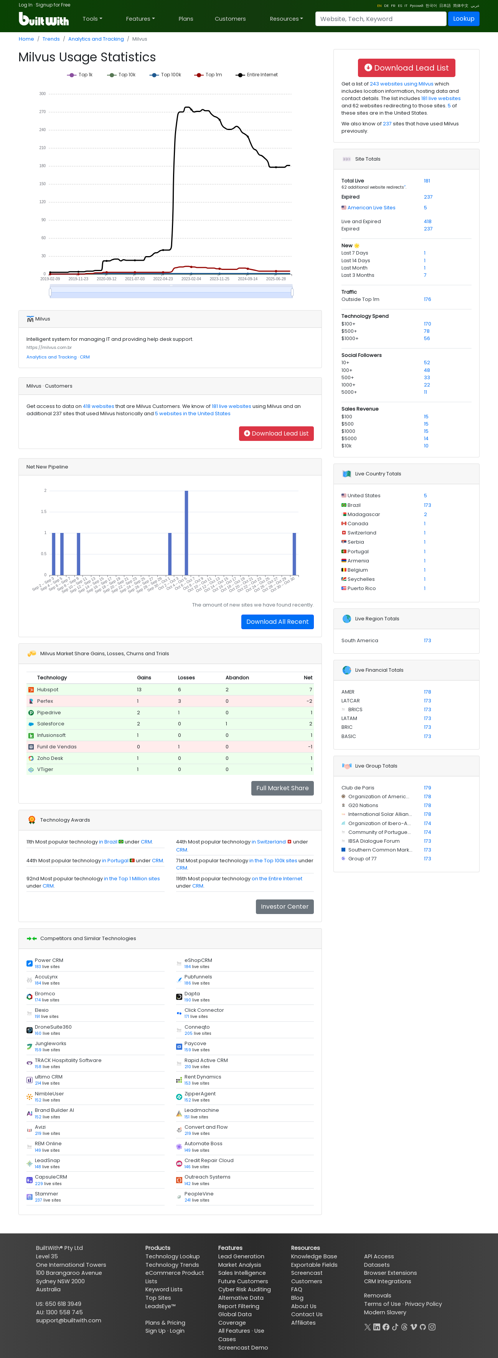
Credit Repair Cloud (209, 1160)
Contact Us (307, 1314)
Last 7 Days (354, 253)
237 (38, 1200)
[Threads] (404, 1326)
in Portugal (115, 860)
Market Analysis (239, 1265)
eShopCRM (198, 960)
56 (427, 338)
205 (189, 1033)
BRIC (347, 727)
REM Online (48, 1143)
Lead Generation (241, 1256)
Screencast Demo (243, 1347)
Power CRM (49, 960)
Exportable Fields (314, 1265)
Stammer (46, 1193)
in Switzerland (269, 841)
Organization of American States (388, 796)
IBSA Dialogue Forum (373, 841)
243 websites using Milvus (401, 84)
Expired (350, 197)
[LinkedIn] (376, 1326)
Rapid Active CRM (206, 1060)
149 (38, 1150)
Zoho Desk (50, 758)
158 (38, 1067)
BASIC (348, 736)
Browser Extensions (390, 1273)
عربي (475, 5)
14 (426, 438)
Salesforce (50, 723)
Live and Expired (361, 221)
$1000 (348, 431)
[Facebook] (386, 1326)
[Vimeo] (413, 1326)
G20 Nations (362, 805)
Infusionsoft (51, 735)
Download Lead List (276, 433)
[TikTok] (395, 1326)
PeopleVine (199, 1193)
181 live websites (231, 406)
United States (363, 495)
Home (26, 39)
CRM (85, 357)
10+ (345, 362)
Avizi (40, 1127)
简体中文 (460, 5)
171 (187, 1016)
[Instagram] (432, 1326)
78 (427, 331)
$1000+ (350, 338)
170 (427, 324)
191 (37, 1016)
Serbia (355, 542)
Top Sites (158, 1298)
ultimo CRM (49, 1077)
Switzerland (361, 532)
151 (187, 1117)
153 (188, 1083)
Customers (230, 19)
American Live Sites (371, 207)
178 (427, 692)
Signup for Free (53, 5)
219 (38, 1133)
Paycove (195, 1043)
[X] (367, 1326)
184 (188, 967)
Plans (186, 19)
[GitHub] (422, 1326)
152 (38, 1100)
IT (405, 5)
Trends (51, 39)
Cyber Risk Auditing (244, 1289)
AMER (348, 692)
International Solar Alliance (381, 814)
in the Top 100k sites (273, 860)
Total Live (352, 181)
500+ (347, 377)
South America (359, 640)
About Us (304, 1306)
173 (427, 505)
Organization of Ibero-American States (396, 823)
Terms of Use (382, 1304)
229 (39, 1184)
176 (427, 299)
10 (426, 445)
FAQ (296, 1289)
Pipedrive (49, 712)
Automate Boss (204, 1143)
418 (428, 221)
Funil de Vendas (57, 746)
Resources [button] (284, 19)
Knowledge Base (314, 1256)
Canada (357, 523)
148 (38, 1167)
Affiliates (303, 1323)
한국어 (431, 5)
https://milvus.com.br (49, 347)
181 (427, 181)
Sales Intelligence (242, 1273)
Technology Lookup (172, 1256)
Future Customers (243, 1281)
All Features (234, 1331)
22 (427, 384)
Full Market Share (282, 788)
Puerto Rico (361, 588)
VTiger (45, 769)
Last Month (354, 268)
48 (427, 370)
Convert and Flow (206, 1127)
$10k (346, 445)
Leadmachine (202, 1110)
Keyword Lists (164, 1289)
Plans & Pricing (165, 1323)
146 (188, 1167)
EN (379, 5)
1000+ (348, 384)
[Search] (381, 19)
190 (188, 1000)
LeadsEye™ (160, 1306)
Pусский (416, 5)
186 (188, 983)
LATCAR (350, 700)
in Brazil (108, 841)
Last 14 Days (355, 260)
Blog (297, 1298)
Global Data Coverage (235, 1318)
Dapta (192, 993)
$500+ (349, 331)
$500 (347, 424)
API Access (379, 1256)
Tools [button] (90, 19)
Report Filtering (238, 1306)
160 (38, 1033)
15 (426, 416)
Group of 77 (362, 858)
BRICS (355, 709)
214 (38, 1083)
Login (177, 1331)
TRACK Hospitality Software (68, 1060)
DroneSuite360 (53, 1027)
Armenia (357, 560)
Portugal (357, 551)
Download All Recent (277, 621)
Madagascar (363, 514)
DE (386, 5)
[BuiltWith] (44, 18)
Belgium (357, 570)
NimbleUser (49, 1093)
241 (188, 1200)
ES (400, 5)
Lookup (464, 18)
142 (188, 1184)
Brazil (353, 505)
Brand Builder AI (54, 1110)
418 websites (98, 406)
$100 (346, 416)
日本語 (445, 5)
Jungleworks (50, 1043)
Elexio (42, 1010)
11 (425, 392)
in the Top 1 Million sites (132, 878)
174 (38, 1000)
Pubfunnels (198, 976)
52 (427, 362)
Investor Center (285, 906)
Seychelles (360, 579)
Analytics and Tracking (96, 39)
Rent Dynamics (203, 1077)
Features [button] (138, 19)
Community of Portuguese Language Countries (406, 832)
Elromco (45, 993)
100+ (347, 370)
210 (188, 1067)
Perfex (45, 701)
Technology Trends (172, 1265)
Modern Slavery (385, 1312)
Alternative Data (241, 1298)
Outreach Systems (208, 1177)
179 (427, 787)
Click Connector (204, 1010)
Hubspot (47, 689)
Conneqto (197, 1027)
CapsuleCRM (51, 1177)
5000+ (349, 392)
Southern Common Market (380, 850)
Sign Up (155, 1331)
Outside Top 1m (360, 299)
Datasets (377, 1265)
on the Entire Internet (277, 878)
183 (38, 967)
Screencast (307, 1273)
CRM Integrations (387, 1281)
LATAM (349, 718)
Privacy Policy (423, 1304)
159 (38, 1050)
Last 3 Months (357, 275)
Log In (26, 5)
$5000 (349, 438)
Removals (377, 1295)
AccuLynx (46, 976)
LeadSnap (47, 1160)
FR (393, 5)
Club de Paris (357, 787)
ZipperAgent (200, 1093)
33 (427, 377)
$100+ (348, 324)
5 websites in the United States (192, 413)
